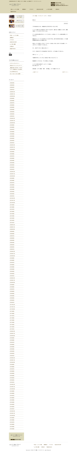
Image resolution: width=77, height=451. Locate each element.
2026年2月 (12, 87)
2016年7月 (12, 342)
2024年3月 (12, 138)
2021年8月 (12, 207)
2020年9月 (12, 231)
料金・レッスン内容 (14, 35)
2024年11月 (12, 120)
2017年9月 (12, 311)
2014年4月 (12, 402)
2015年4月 (12, 375)
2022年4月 (12, 189)
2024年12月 (12, 118)
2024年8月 (12, 127)
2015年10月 (12, 362)
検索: (10, 53)
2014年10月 (12, 388)
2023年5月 (12, 160)
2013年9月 (12, 417)
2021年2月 (12, 220)
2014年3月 (12, 404)
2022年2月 (12, 193)
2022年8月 (12, 180)
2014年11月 (12, 386)
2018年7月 (12, 289)
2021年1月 (12, 222)
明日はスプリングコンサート (16, 65)
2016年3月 (12, 351)
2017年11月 (12, 306)
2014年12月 (12, 384)
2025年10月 (12, 96)
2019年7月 (12, 262)
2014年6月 (12, 397)
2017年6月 (12, 317)
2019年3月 (12, 271)
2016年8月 (12, 340)
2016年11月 (12, 333)
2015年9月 (12, 364)
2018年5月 (12, 293)
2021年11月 (12, 200)
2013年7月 (12, 422)
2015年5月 (12, 373)
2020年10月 (12, 229)
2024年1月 (12, 142)
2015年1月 (12, 382)
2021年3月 (12, 218)
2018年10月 (12, 282)
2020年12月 (12, 224)
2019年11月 (12, 253)
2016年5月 (12, 346)
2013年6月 (12, 424)
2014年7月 (12, 395)
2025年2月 (12, 113)
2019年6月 (12, 264)
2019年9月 (12, 258)
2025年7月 (12, 102)
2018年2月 (12, 300)
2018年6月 (12, 291)
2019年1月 (12, 275)
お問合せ (12, 46)
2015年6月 (12, 371)
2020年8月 (12, 233)
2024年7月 (12, 129)
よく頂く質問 (13, 44)
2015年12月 (12, 357)
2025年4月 (12, 109)
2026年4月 (12, 82)
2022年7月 (12, 182)
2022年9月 (12, 178)
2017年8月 (12, 313)
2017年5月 (12, 320)
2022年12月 (12, 171)
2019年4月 (12, 269)
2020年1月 (12, 249)
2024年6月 (12, 131)
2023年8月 (12, 153)
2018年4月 (12, 295)
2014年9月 (12, 391)
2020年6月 (12, 238)
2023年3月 (12, 164)
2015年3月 (12, 377)
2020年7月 (12, 235)
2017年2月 (12, 326)
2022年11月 (12, 173)
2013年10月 (12, 415)
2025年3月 (12, 111)
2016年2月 (12, 353)
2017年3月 (12, 324)
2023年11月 (12, 147)
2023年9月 (12, 151)
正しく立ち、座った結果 (15, 73)
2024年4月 (12, 136)
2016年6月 (12, 344)
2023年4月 (12, 162)
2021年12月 (12, 198)
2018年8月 (12, 286)
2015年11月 (12, 360)
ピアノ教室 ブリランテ (38, 15)
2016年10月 (12, 335)
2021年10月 (12, 202)
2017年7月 (12, 315)
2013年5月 (12, 426)
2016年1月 (12, 355)
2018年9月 (12, 284)
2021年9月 (12, 204)
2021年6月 (12, 211)
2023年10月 (12, 149)
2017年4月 (12, 322)
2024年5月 (12, 133)
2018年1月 (12, 302)
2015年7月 (12, 368)
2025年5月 (12, 107)
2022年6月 (12, 184)
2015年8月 (12, 366)
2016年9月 (12, 337)
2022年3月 (12, 191)
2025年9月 (12, 98)
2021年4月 (12, 215)
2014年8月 (12, 393)
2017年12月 (12, 304)
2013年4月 (12, 428)
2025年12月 (12, 91)
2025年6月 (12, 105)
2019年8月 (12, 260)
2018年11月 (12, 280)
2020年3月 (12, 244)
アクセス (12, 39)
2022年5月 (12, 187)
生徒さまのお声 (58, 444)
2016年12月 (12, 331)
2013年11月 (12, 413)
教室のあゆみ (13, 48)
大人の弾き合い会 (14, 71)
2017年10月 (12, 309)
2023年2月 (12, 167)
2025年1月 (12, 116)
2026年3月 (12, 85)
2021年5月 (12, 213)
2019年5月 (12, 266)
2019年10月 (12, 255)
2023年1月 (12, 169)
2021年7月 (12, 209)
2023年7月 (12, 156)
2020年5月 (12, 240)
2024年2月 (12, 140)
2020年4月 (12, 242)
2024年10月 (12, 122)
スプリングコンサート (14, 63)
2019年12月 (12, 251)
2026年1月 (12, 89)
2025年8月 (12, 100)
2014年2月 (12, 406)
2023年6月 (12, 158)
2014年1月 (12, 408)
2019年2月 (12, 273)
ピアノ (45, 15)
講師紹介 (12, 37)
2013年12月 (12, 411)
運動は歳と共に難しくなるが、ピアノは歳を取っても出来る (16, 68)
